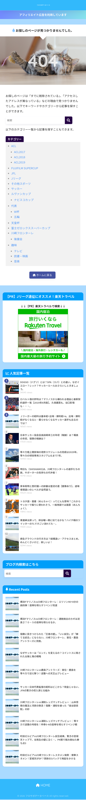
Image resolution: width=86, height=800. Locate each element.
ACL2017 (19, 152)
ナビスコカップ (24, 200)
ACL (13, 146)
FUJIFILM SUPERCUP (24, 168)
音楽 (17, 261)
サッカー (16, 189)
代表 (14, 206)
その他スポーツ (21, 184)
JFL (13, 173)
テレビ (18, 251)
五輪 (17, 217)
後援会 (18, 239)
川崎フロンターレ (22, 233)
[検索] (68, 120)
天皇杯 (15, 223)
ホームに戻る (42, 275)
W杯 (16, 212)
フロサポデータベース (43, 5)
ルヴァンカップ (21, 194)
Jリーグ (16, 178)
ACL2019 (19, 162)
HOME (43, 786)
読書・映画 (21, 256)
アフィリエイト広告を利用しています (43, 15)
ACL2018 (19, 157)
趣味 (14, 245)
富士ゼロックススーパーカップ (30, 228)
